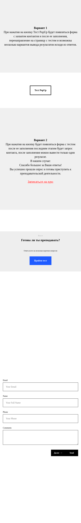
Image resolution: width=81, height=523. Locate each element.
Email (5, 380)
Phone (5, 412)
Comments (7, 428)
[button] (40, 90)
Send (72, 453)
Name (5, 396)
